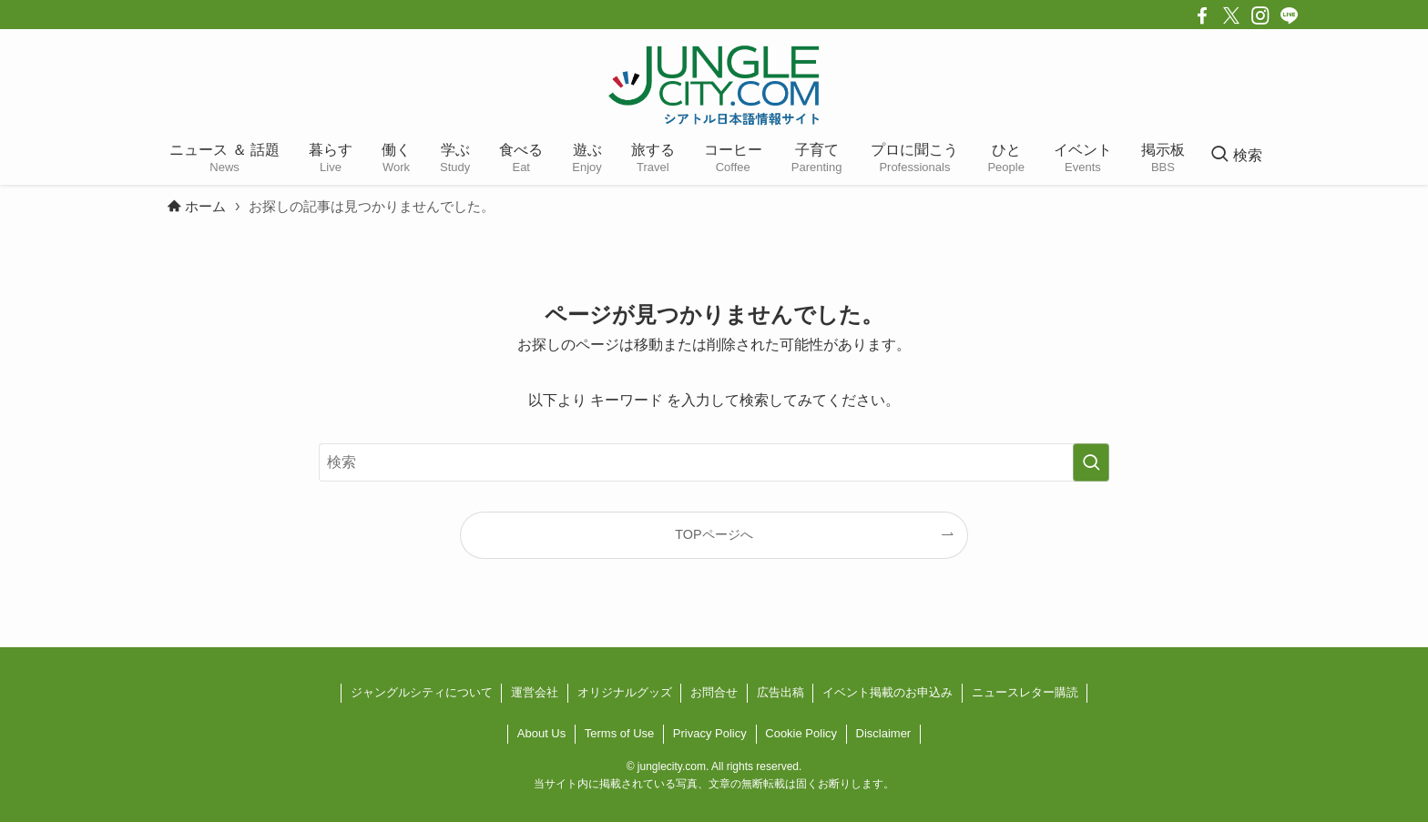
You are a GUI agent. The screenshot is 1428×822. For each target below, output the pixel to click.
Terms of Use (620, 733)
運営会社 (534, 692)
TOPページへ (713, 534)
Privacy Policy (710, 733)
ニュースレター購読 (1025, 692)
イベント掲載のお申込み (887, 692)
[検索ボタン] (1236, 156)
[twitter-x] (1231, 15)
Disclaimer (884, 733)
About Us (541, 733)
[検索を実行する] (1091, 462)
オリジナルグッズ (624, 692)
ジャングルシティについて (422, 692)
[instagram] (1260, 15)
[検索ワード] (714, 462)
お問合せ (714, 692)
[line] (1289, 15)
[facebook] (1202, 15)
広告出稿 (780, 692)
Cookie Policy (801, 733)
